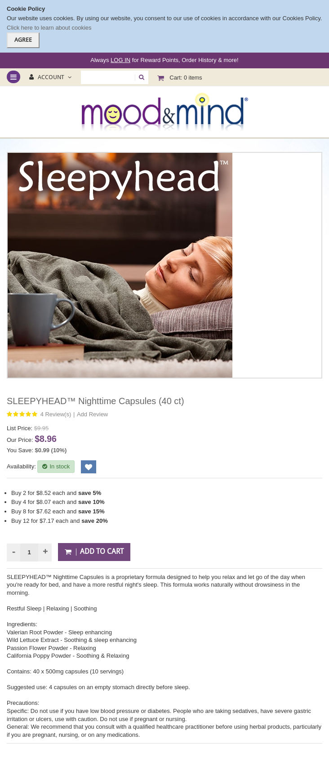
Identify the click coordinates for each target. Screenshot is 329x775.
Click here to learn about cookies (49, 27)
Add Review (92, 414)
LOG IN (120, 60)
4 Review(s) (55, 414)
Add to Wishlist (88, 466)
